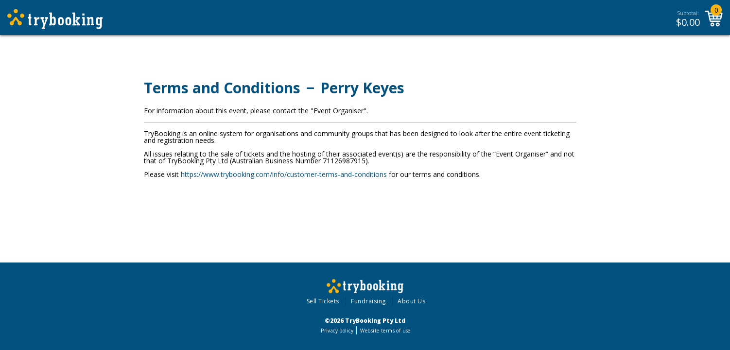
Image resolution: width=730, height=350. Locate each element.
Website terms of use (385, 330)
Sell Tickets (323, 301)
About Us (411, 301)
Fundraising (368, 301)
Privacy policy (337, 330)
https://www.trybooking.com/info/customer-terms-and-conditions (284, 174)
